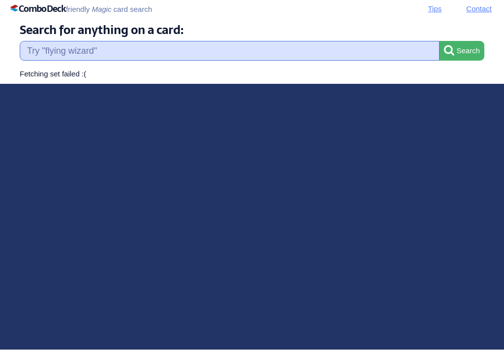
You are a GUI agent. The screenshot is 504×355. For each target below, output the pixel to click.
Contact (479, 8)
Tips (435, 8)
